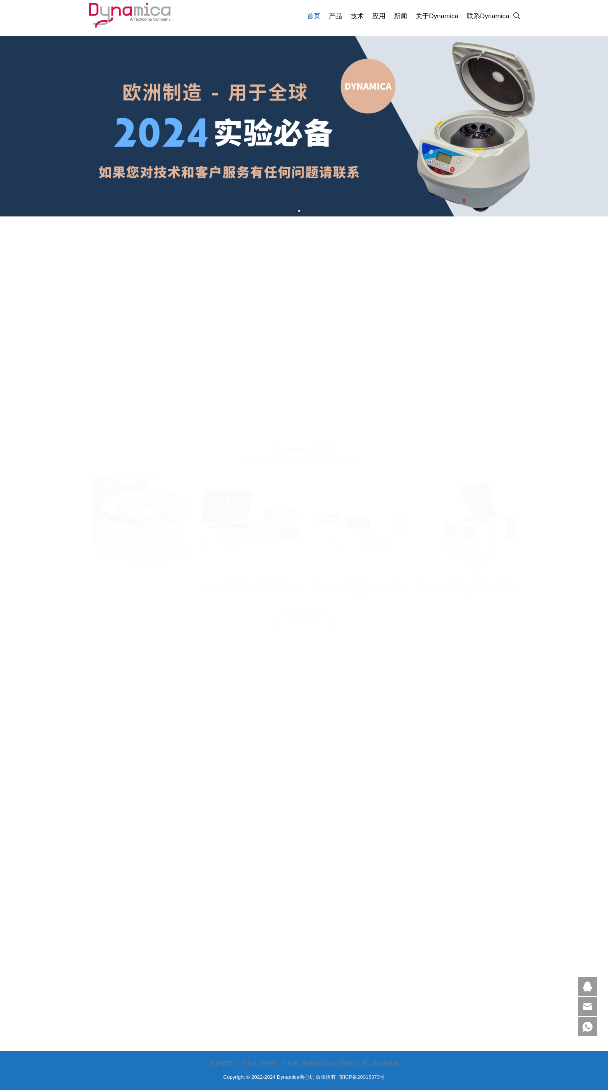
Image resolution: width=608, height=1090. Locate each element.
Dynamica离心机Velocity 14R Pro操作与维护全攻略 (141, 343)
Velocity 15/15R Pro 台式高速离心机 (250, 373)
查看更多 (304, 410)
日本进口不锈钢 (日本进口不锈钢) (319, 1063)
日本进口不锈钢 (258, 1063)
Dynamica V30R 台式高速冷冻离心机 (467, 377)
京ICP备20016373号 (362, 1077)
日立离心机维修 (380, 1063)
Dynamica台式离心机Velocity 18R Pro (358, 377)
